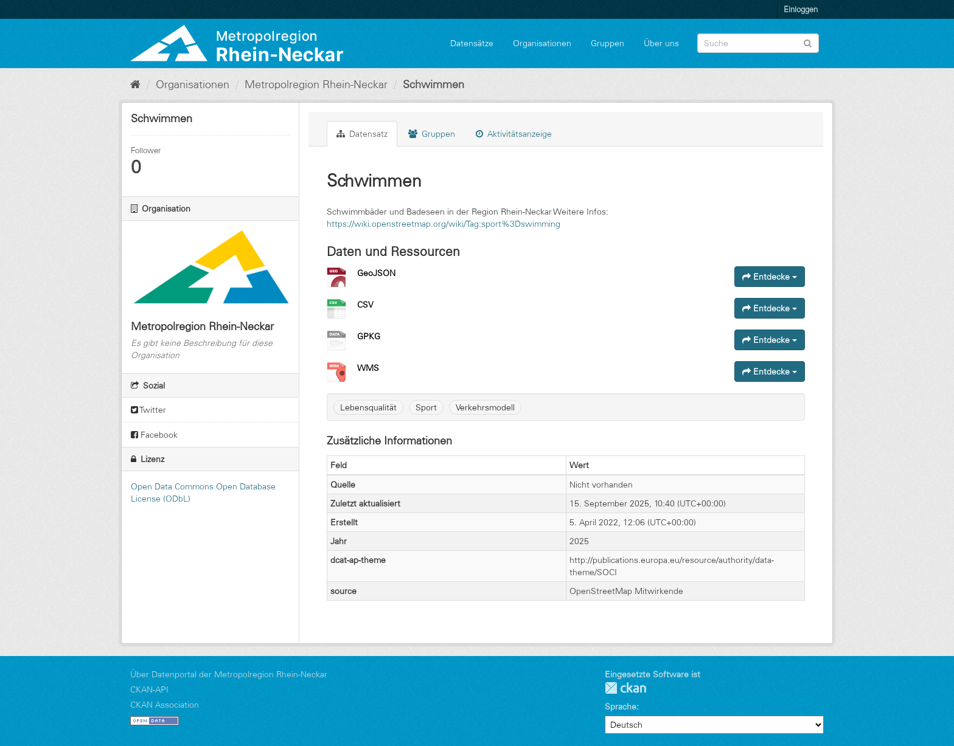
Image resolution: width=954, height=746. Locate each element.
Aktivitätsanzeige (514, 133)
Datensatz (362, 133)
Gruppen (607, 43)
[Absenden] (808, 42)
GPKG (368, 336)
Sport (426, 407)
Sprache (620, 706)
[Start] (135, 84)
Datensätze (471, 43)
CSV (365, 304)
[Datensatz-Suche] (758, 43)
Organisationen (542, 43)
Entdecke (769, 276)
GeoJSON (376, 273)
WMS (368, 367)
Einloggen (801, 9)
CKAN (625, 688)
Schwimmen (433, 84)
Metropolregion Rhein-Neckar (316, 84)
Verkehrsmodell (485, 407)
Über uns (661, 43)
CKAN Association (164, 704)
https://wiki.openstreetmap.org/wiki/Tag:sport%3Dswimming (443, 223)
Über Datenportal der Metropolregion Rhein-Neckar (228, 674)
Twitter (148, 409)
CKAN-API (149, 689)
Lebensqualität (368, 407)
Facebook (154, 434)
